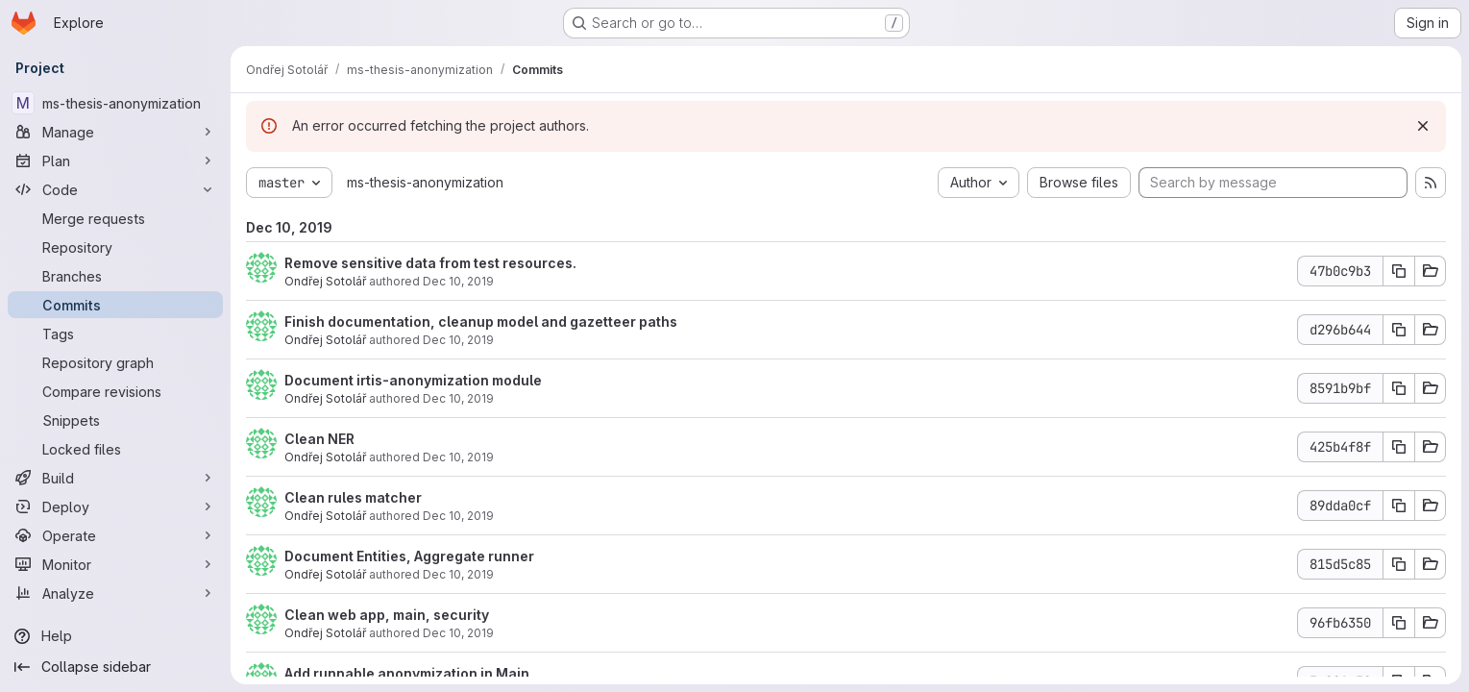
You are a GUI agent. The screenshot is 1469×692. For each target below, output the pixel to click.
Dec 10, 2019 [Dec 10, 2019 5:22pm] (458, 515)
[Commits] (115, 304)
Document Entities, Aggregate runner (409, 556)
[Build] (115, 477)
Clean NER (319, 439)
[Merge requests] (115, 218)
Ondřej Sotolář (325, 281)
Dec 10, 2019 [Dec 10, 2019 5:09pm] (458, 574)
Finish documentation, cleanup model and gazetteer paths (480, 321)
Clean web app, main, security (386, 614)
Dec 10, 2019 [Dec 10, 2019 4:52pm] (458, 633)
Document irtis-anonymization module (413, 380)
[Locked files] (115, 448)
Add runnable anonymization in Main (406, 673)
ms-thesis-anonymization (425, 182)
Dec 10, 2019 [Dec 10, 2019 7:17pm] (458, 281)
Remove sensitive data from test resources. (430, 263)
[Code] (115, 189)
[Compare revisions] (115, 391)
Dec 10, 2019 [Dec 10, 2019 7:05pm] (458, 340)
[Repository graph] (115, 362)
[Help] (115, 636)
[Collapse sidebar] (115, 667)
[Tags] (115, 333)
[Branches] (115, 275)
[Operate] (115, 535)
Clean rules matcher (353, 497)
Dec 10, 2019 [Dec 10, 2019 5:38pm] (458, 457)
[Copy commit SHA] (1398, 271)
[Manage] (115, 131)
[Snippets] (115, 420)
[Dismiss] (1422, 125)
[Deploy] (115, 506)
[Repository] (115, 247)
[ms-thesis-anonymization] (115, 102)
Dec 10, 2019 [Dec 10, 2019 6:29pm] (458, 398)
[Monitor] (115, 564)
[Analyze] (115, 593)
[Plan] (115, 160)
